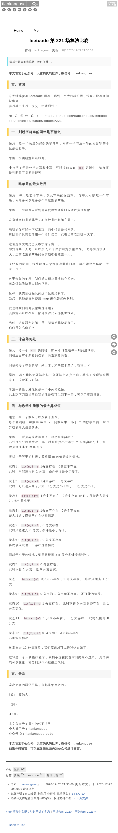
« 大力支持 (81, 798)
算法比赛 (55, 775)
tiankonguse (29, 784)
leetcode (36, 775)
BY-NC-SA (78, 793)
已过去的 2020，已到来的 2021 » (74, 811)
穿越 (112, 3)
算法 (19, 769)
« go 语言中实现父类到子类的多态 (28, 811)
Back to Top (17, 825)
